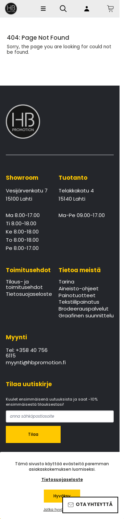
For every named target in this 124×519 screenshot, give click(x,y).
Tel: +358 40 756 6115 (27, 353)
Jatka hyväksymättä (62, 509)
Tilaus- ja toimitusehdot (24, 285)
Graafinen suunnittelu (86, 316)
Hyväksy (62, 496)
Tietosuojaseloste (27, 294)
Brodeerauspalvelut (84, 309)
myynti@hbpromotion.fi (27, 363)
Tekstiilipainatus (79, 302)
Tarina (66, 282)
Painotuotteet (77, 296)
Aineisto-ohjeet (79, 289)
